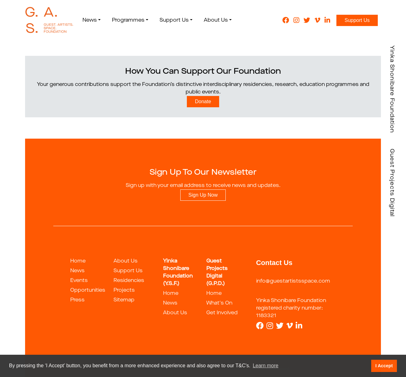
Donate (203, 101)
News (77, 270)
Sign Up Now (203, 195)
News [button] (89, 20)
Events (79, 280)
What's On (219, 303)
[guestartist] (49, 20)
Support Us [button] (174, 20)
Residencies (128, 280)
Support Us (357, 20)
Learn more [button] (265, 365)
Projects (124, 290)
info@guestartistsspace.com (293, 281)
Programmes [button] (128, 20)
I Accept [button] (384, 365)
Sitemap (123, 300)
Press (77, 300)
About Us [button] (216, 20)
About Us (125, 261)
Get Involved (222, 313)
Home (78, 261)
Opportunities (87, 290)
